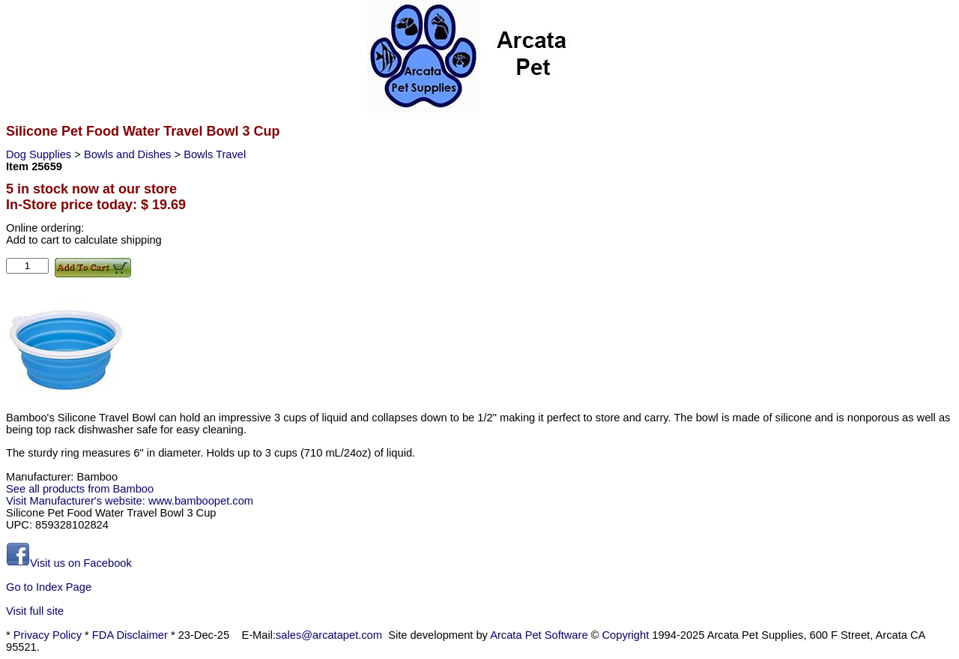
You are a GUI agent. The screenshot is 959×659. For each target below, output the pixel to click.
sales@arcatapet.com (329, 635)
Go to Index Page (48, 587)
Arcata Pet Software (538, 635)
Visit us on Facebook (69, 563)
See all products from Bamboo (80, 489)
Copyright (626, 635)
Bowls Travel (215, 154)
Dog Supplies (40, 154)
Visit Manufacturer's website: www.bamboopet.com (129, 501)
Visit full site (35, 611)
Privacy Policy (47, 635)
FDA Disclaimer (130, 635)
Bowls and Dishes (129, 154)
